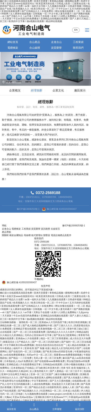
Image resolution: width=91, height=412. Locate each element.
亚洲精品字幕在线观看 (25, 328)
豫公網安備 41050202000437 (62, 209)
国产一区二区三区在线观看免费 (29, 332)
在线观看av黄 (79, 381)
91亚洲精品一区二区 (51, 390)
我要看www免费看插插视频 (68, 354)
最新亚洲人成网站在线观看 (48, 377)
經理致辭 (17, 82)
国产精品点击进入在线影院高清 (45, 387)
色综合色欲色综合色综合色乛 (51, 345)
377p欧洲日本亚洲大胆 (48, 368)
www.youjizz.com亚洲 (60, 394)
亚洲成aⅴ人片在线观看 (27, 338)
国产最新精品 (14, 400)
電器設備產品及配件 (61, 235)
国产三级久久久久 (63, 325)
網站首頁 (12, 42)
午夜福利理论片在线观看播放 (15, 381)
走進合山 (56, 42)
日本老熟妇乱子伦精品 (22, 368)
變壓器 (46, 235)
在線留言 (55, 228)
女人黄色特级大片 (39, 371)
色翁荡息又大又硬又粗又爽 (66, 384)
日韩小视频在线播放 (74, 364)
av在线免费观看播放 (15, 354)
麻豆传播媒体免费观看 (67, 374)
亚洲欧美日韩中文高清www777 (51, 397)
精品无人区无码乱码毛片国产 (67, 348)
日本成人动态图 (71, 390)
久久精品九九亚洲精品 (11, 335)
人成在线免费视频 (41, 384)
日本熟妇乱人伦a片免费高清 (19, 361)
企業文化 (58, 90)
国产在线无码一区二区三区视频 (25, 351)
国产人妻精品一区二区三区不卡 (66, 371)
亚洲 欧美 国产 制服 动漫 (37, 348)
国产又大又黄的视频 (60, 381)
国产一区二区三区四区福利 (46, 342)
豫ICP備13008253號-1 (28, 209)
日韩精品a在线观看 (53, 364)
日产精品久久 (23, 342)
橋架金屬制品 (16, 235)
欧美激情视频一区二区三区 (52, 328)
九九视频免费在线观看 (36, 394)
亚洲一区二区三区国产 (42, 374)
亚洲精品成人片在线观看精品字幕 (23, 364)
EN (75, 30)
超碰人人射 (69, 387)
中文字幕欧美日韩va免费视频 (19, 345)
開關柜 (5, 235)
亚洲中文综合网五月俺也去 (15, 374)
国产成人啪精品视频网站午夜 (37, 325)
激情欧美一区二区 (28, 322)
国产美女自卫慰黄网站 (65, 335)
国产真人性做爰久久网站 (76, 377)
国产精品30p (26, 377)
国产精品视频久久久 (28, 390)
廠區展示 (80, 90)
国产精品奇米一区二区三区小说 (63, 400)
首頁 (8, 82)
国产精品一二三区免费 (20, 358)
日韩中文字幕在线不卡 (34, 400)
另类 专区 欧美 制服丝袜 (73, 368)
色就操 (87, 371)
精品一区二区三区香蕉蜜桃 (55, 338)
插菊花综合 (9, 342)
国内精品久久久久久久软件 (61, 332)
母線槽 (27, 235)
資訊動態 (45, 228)
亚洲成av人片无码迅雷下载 (53, 322)
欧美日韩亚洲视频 (78, 322)
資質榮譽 (56, 47)
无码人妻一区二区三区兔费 (47, 358)
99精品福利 (82, 332)
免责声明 (45, 286)
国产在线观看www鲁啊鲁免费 (50, 361)
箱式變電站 (37, 235)
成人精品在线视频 (76, 345)
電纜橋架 (12, 47)
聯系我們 (78, 47)
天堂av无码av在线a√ (23, 397)
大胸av (7, 397)
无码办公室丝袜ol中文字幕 (38, 335)
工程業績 (78, 42)
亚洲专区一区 (20, 387)
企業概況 (15, 90)
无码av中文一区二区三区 (40, 354)
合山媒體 (34, 47)
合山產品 (34, 42)
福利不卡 (18, 348)
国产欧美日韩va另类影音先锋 (58, 351)
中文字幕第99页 (40, 381)
